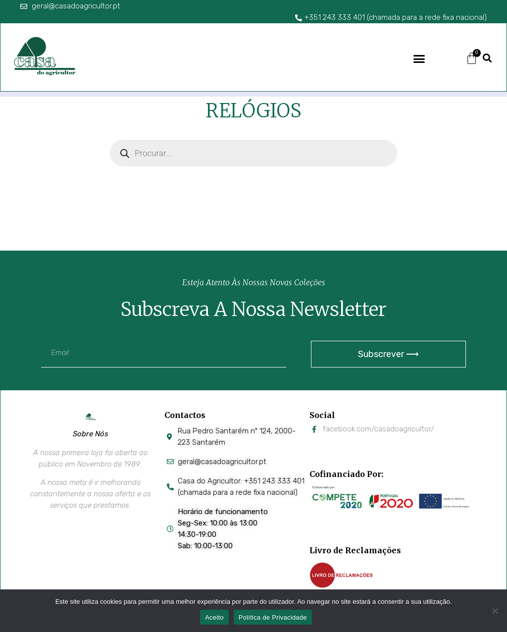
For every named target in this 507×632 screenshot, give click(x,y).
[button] (419, 58)
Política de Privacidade (273, 617)
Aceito (214, 617)
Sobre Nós (90, 433)
